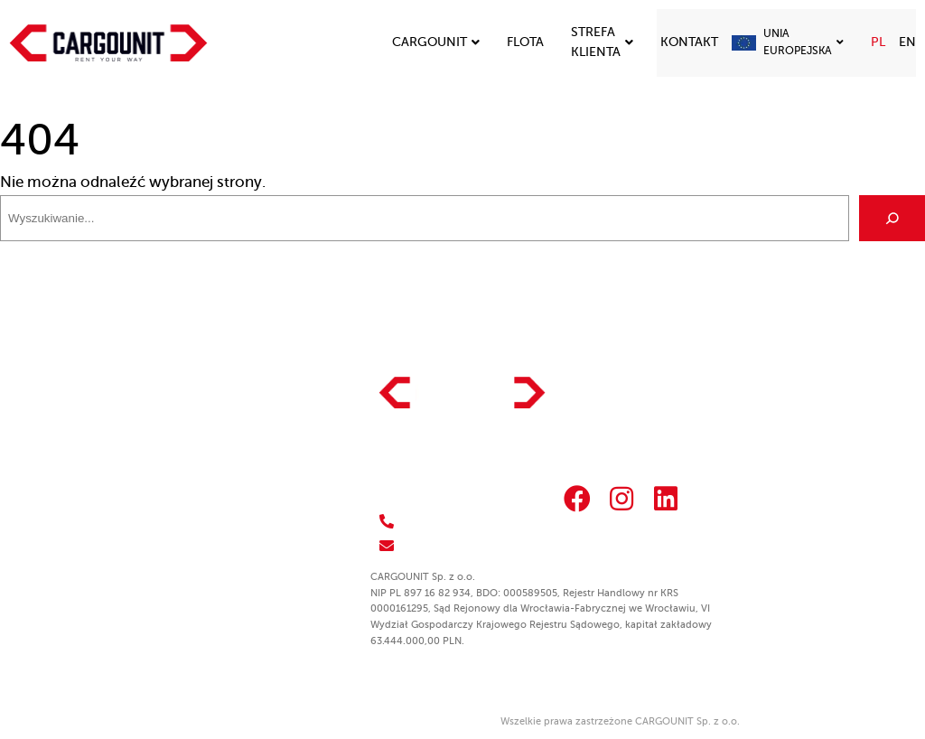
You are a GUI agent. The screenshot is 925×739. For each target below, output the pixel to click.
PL (878, 42)
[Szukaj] (892, 218)
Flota (525, 42)
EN (907, 42)
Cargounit (436, 42)
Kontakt (689, 42)
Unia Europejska (803, 42)
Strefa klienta (602, 42)
